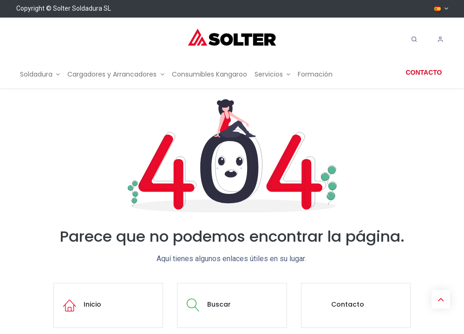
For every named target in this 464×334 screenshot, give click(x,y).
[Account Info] (440, 39)
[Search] (414, 39)
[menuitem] (40, 74)
